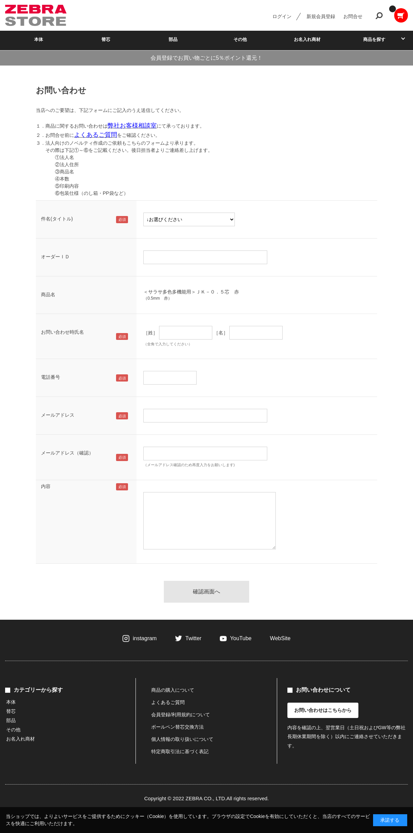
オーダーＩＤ (55, 256)
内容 (46, 486)
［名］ (221, 332)
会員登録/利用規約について (180, 714)
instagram (145, 638)
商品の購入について (172, 690)
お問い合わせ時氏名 (62, 332)
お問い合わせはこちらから (323, 710)
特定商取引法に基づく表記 (180, 751)
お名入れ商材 (307, 39)
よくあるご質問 (168, 702)
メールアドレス (57, 415)
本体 (38, 39)
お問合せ (352, 16)
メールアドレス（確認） (67, 453)
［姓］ (150, 332)
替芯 (105, 39)
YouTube (241, 638)
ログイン (281, 16)
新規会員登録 (321, 16)
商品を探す (374, 39)
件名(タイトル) (57, 218)
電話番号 (50, 377)
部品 (173, 39)
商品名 (48, 294)
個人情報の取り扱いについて (182, 739)
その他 (240, 39)
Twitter (193, 638)
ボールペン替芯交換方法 (177, 727)
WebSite (280, 638)
